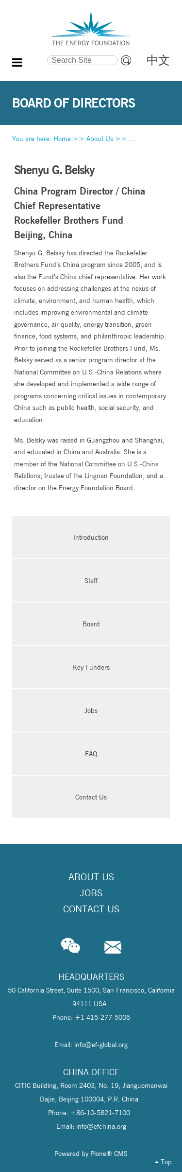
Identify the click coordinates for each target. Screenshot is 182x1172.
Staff (91, 580)
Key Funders (91, 667)
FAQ (91, 753)
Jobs (91, 710)
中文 (158, 60)
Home (62, 138)
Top (163, 1161)
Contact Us (91, 797)
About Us (99, 138)
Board (91, 624)
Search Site (29, 53)
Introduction (91, 537)
